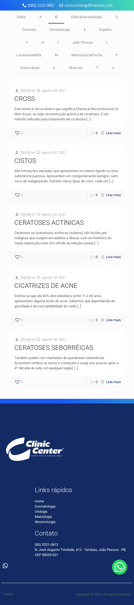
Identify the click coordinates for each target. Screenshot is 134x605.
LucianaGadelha (28, 55)
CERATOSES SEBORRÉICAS (53, 347)
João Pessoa (82, 42)
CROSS (24, 99)
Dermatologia (59, 30)
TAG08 (25, 90)
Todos (21, 17)
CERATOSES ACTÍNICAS (49, 222)
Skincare (75, 68)
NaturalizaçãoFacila (86, 55)
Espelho (105, 30)
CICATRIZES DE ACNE (45, 286)
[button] (119, 567)
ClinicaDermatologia (86, 17)
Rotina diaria (29, 68)
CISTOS (25, 161)
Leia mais (113, 133)
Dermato (29, 30)
